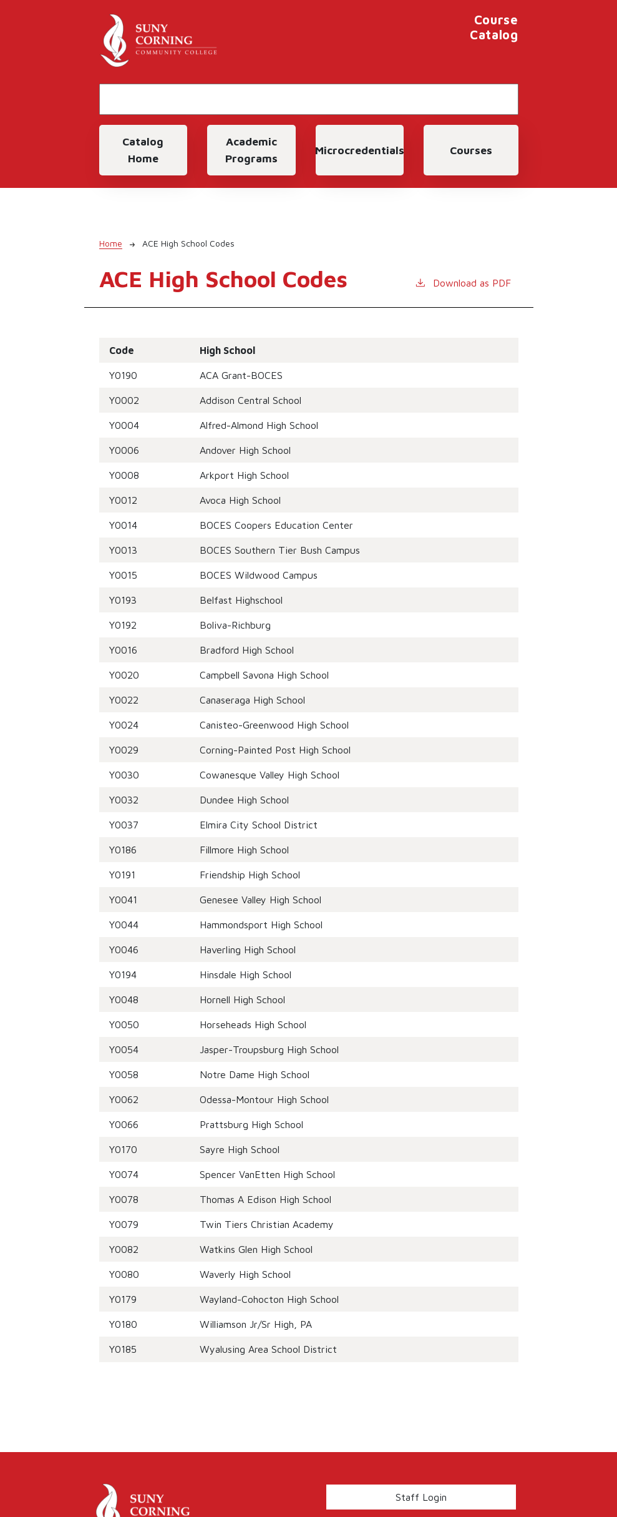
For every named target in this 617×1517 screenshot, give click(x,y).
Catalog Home (142, 149)
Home (110, 243)
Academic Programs (251, 149)
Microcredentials (360, 150)
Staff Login (421, 1497)
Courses (470, 150)
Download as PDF (462, 281)
